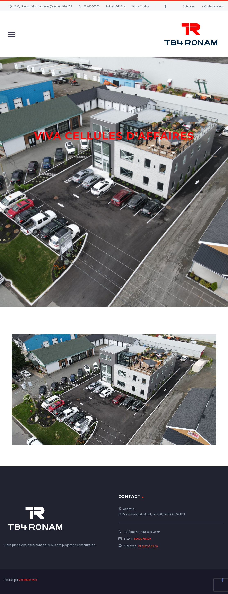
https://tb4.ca (140, 6)
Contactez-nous (214, 6)
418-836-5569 (91, 6)
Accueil (190, 6)
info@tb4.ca (118, 6)
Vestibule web (28, 580)
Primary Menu (11, 34)
